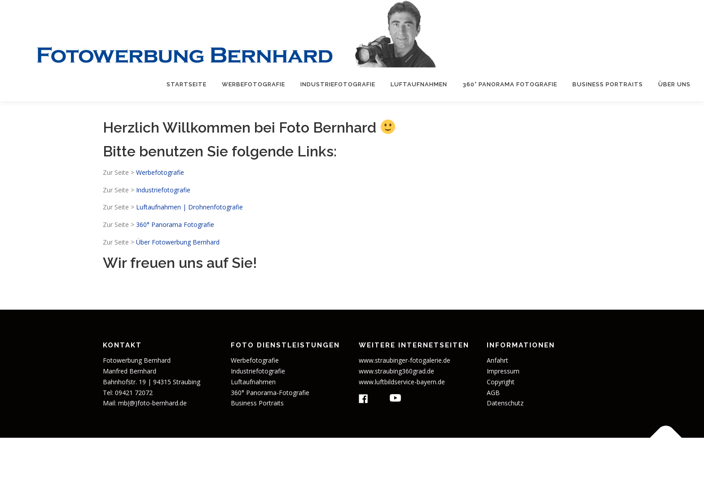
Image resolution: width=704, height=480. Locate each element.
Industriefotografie (337, 84)
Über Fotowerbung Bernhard (178, 242)
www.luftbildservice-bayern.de (402, 382)
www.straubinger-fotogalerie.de (404, 360)
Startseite (187, 84)
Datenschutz (505, 403)
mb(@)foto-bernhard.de (152, 403)
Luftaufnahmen (419, 84)
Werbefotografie (253, 84)
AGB (493, 392)
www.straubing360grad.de (396, 371)
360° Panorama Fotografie (509, 84)
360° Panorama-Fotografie (270, 392)
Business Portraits (607, 84)
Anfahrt (497, 360)
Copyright (501, 382)
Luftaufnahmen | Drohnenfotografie (189, 207)
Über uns (674, 84)
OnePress (418, 458)
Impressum (503, 371)
